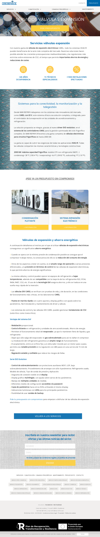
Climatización (33, 9)
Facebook (49, 505)
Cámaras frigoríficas (60, 9)
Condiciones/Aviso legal (50, 513)
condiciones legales (49, 458)
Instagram (58, 505)
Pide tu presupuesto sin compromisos (26, 399)
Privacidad (61, 513)
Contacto (80, 475)
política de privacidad (67, 458)
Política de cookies (70, 513)
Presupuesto (70, 475)
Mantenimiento (88, 9)
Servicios (10, 9)
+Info (73, 534)
